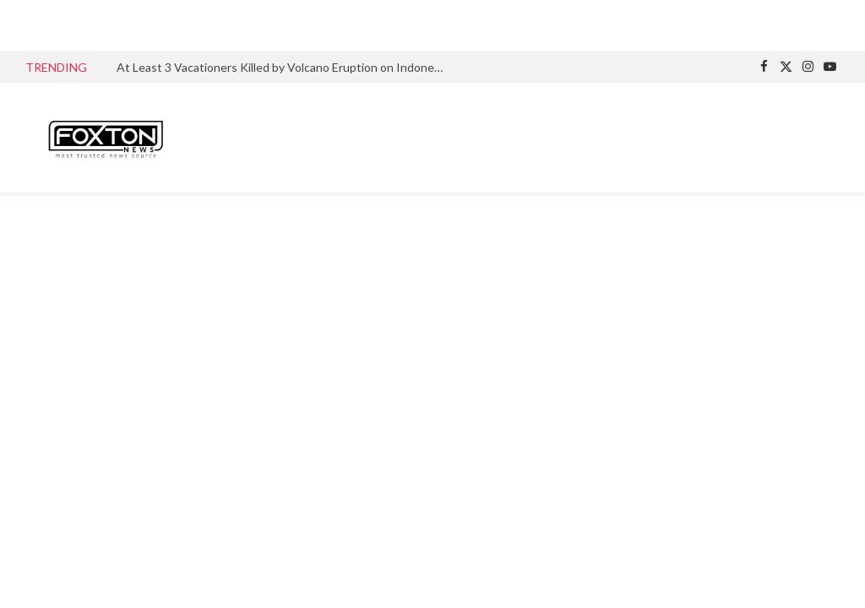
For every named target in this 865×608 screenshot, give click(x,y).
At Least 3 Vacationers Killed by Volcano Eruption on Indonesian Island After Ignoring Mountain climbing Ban (285, 67)
